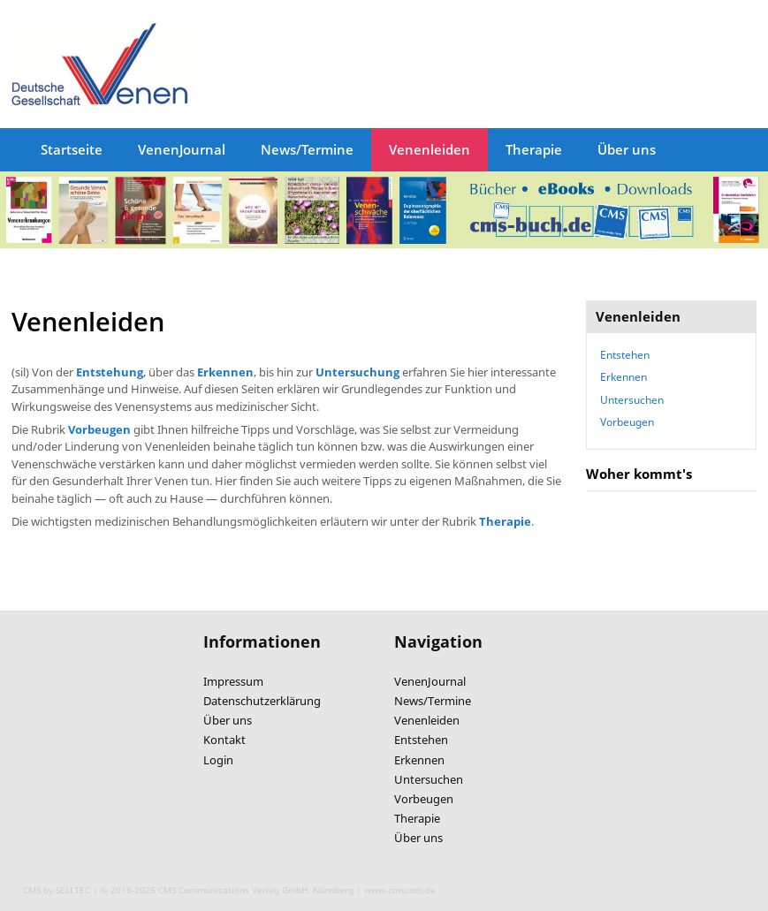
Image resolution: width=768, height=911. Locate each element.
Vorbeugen (627, 421)
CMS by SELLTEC (56, 890)
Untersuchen (632, 399)
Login (218, 760)
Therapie (534, 149)
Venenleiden (429, 149)
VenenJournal (181, 149)
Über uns (626, 149)
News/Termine (307, 149)
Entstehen (625, 354)
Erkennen (623, 376)
